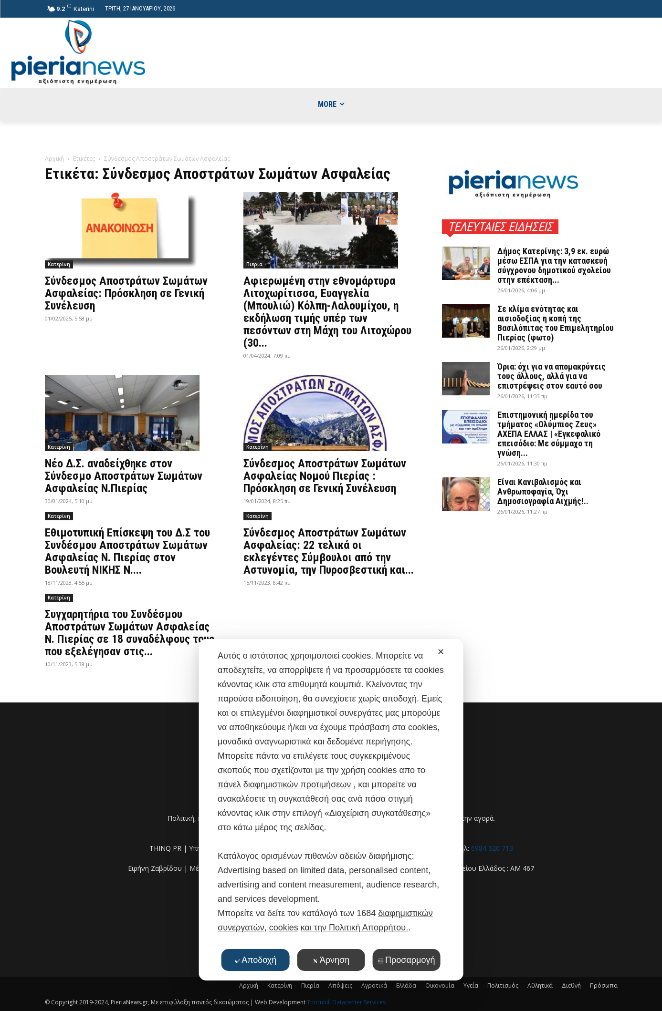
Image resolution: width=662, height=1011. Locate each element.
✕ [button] (440, 652)
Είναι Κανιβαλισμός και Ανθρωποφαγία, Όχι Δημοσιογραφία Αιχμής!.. (542, 491)
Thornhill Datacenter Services (346, 1002)
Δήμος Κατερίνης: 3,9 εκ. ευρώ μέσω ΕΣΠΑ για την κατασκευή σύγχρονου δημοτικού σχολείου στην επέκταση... (554, 265)
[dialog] (331, 809)
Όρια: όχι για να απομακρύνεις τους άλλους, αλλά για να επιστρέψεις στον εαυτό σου (551, 376)
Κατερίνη (59, 264)
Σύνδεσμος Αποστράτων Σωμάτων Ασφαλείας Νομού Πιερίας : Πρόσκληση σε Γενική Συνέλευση (324, 476)
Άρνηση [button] (331, 960)
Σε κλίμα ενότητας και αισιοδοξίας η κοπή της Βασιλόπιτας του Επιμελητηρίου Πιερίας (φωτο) (555, 323)
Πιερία (254, 264)
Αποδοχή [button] (255, 960)
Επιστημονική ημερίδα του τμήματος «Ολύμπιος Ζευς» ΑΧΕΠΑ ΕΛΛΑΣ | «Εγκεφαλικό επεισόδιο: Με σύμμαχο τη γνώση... (548, 434)
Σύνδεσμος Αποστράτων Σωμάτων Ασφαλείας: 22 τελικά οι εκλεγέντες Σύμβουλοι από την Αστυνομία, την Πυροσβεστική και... (328, 551)
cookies (283, 927)
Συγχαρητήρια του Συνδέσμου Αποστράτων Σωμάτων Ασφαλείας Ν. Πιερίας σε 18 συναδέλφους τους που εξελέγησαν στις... (129, 633)
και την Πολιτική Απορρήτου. (354, 927)
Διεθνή (571, 985)
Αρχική (54, 159)
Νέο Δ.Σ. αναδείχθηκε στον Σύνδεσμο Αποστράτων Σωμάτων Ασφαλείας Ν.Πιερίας (123, 476)
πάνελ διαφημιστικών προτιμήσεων (284, 784)
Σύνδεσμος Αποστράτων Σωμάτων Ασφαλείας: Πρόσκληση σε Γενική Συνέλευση (126, 293)
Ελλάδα (406, 985)
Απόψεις (340, 985)
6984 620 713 (492, 848)
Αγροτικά (374, 985)
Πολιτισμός (502, 985)
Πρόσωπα (604, 985)
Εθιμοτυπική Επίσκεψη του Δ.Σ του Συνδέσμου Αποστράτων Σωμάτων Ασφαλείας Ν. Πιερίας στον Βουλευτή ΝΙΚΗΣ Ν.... (127, 551)
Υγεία (470, 985)
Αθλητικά (540, 985)
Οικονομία (439, 985)
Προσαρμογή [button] (406, 960)
